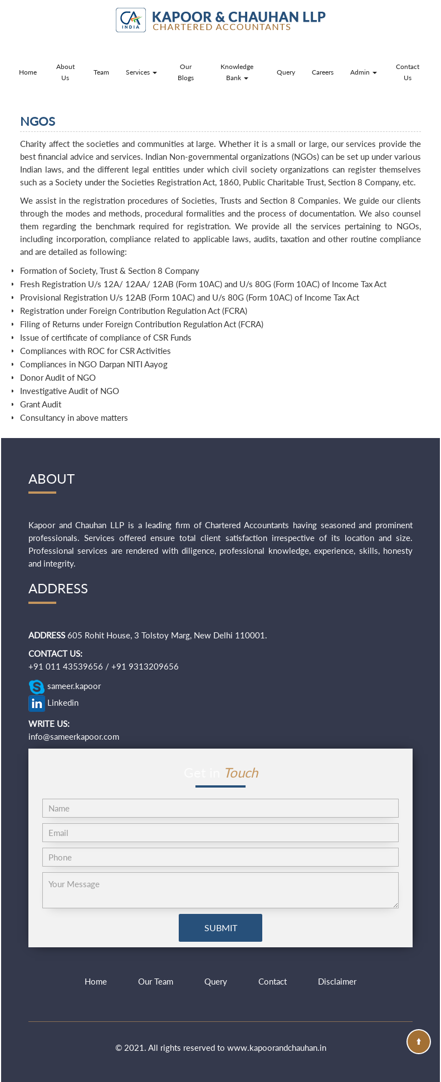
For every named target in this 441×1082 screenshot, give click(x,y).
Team (101, 72)
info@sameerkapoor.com (73, 736)
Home (28, 72)
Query (286, 72)
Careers (323, 72)
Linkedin (53, 703)
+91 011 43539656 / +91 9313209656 (103, 666)
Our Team (155, 981)
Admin (363, 72)
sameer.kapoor (64, 686)
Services (141, 72)
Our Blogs (186, 72)
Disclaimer (337, 981)
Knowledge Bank (236, 72)
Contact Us (407, 72)
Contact (272, 981)
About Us (65, 72)
